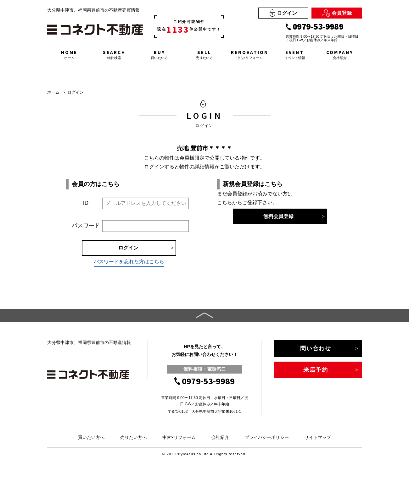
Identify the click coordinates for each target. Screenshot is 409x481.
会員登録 (337, 13)
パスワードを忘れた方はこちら (129, 261)
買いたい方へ (91, 437)
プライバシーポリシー (267, 437)
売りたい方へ (133, 437)
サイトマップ (318, 437)
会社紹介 (220, 437)
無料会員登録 (278, 216)
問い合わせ (315, 348)
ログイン (283, 13)
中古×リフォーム (179, 437)
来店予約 (315, 370)
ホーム (53, 92)
